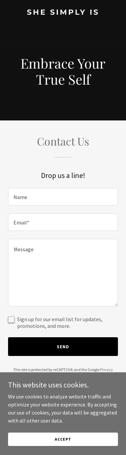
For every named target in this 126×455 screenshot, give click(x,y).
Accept (63, 439)
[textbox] (63, 196)
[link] (63, 12)
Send (63, 347)
